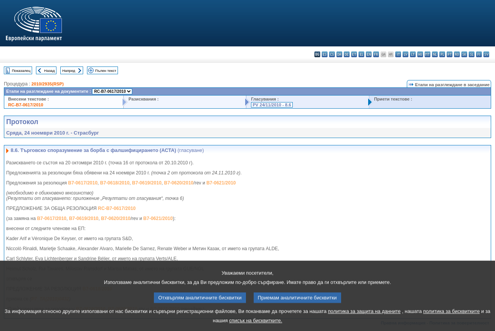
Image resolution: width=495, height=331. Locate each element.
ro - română (457, 54)
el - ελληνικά (361, 54)
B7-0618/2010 (115, 183)
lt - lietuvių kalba (413, 54)
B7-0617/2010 (82, 183)
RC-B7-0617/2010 (25, 104)
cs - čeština (332, 54)
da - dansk (339, 54)
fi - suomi (479, 54)
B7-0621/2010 (221, 183)
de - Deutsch (347, 54)
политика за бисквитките (451, 317)
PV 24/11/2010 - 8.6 (272, 104)
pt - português (449, 54)
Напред (68, 70)
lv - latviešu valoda (405, 54)
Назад (49, 70)
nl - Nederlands (435, 54)
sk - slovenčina (464, 54)
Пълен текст (105, 70)
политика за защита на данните (364, 317)
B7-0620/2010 (178, 183)
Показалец (21, 70)
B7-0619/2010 (147, 183)
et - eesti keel (354, 54)
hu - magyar (420, 54)
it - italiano (398, 54)
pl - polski (442, 54)
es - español (325, 54)
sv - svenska (486, 54)
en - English (369, 54)
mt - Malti (427, 54)
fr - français (376, 54)
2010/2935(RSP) (47, 84)
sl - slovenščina (472, 54)
